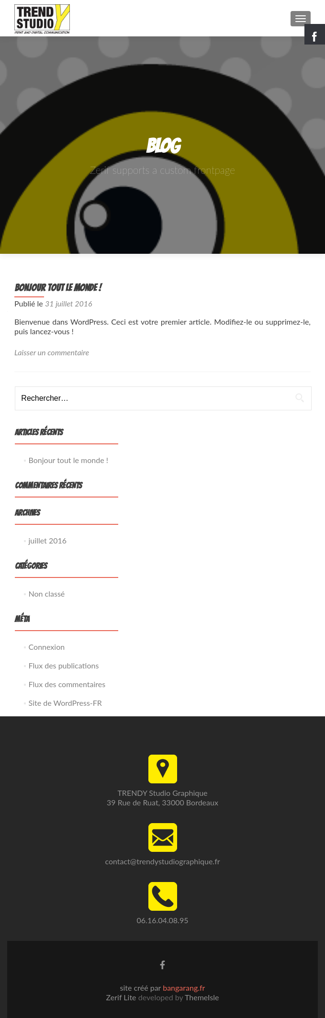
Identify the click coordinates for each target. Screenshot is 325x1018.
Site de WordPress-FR (65, 702)
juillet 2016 (48, 540)
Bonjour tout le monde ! (57, 288)
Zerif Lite (122, 997)
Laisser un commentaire (51, 352)
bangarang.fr (184, 987)
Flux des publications (64, 665)
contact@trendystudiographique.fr (162, 861)
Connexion (47, 646)
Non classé (47, 593)
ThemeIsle (202, 997)
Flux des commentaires (67, 684)
